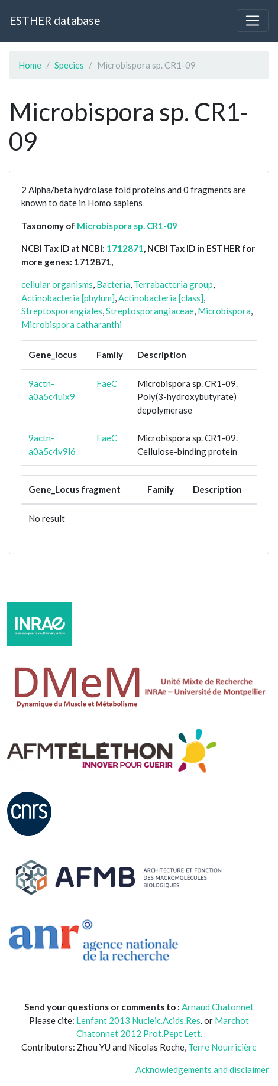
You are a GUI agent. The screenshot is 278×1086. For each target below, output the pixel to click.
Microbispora (224, 310)
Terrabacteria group (173, 284)
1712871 (125, 248)
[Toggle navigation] (253, 20)
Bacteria (113, 284)
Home (29, 65)
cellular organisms (57, 284)
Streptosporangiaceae (150, 310)
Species (69, 65)
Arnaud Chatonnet (218, 1007)
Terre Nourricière (222, 1047)
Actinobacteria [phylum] (68, 297)
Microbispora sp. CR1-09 (127, 225)
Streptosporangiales (61, 310)
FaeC (106, 383)
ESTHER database (54, 20)
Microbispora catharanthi (71, 324)
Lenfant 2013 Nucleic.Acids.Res (138, 1020)
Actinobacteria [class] (160, 297)
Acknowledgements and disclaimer (202, 1069)
